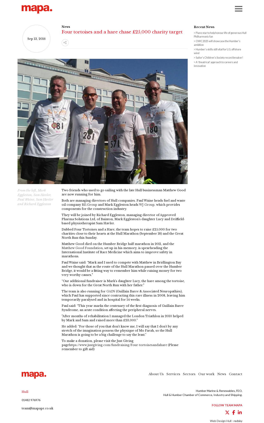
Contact (235, 374)
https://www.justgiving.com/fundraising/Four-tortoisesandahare (118, 345)
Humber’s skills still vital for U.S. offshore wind (217, 51)
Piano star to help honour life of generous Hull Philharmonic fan (220, 34)
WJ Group (146, 205)
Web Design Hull (220, 421)
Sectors (189, 374)
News (221, 374)
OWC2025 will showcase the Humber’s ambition (217, 43)
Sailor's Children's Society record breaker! (219, 57)
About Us (156, 374)
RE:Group (89, 205)
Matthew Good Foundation (82, 248)
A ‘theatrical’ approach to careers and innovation (216, 64)
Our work (206, 374)
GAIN (110, 291)
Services (173, 374)
